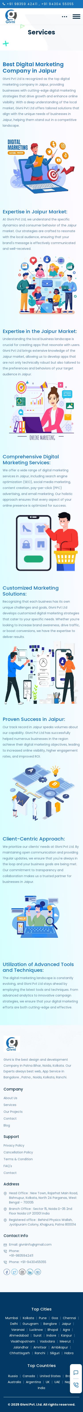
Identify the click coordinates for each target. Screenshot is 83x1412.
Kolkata (28, 1318)
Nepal (69, 1382)
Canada (29, 1376)
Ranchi (40, 1353)
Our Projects (13, 1111)
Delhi (14, 1324)
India (41, 1388)
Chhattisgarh (20, 1353)
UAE (57, 1382)
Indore (51, 1335)
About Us (10, 1098)
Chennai (69, 1318)
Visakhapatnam (23, 1341)
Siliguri (55, 1353)
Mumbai (11, 1318)
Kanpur (66, 1335)
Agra (66, 1329)
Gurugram (31, 1324)
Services (10, 1105)
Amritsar (39, 1347)
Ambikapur (59, 1347)
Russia (13, 1376)
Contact (10, 1118)
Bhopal (53, 1329)
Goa (55, 1318)
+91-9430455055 (33, 1262)
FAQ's (8, 1166)
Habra (68, 1353)
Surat (37, 1335)
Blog (7, 1125)
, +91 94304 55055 (56, 4)
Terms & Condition (18, 1159)
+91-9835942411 (21, 1255)
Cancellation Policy (18, 1152)
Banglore (50, 1324)
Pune (43, 1318)
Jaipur (66, 1324)
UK (48, 1382)
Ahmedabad (19, 1335)
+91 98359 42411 (22, 4)
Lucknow (36, 1329)
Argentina (33, 1382)
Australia (14, 1382)
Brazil (69, 1376)
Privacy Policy (14, 1145)
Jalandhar (21, 1347)
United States (50, 1376)
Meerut (65, 1341)
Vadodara (47, 1341)
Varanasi (18, 1329)
